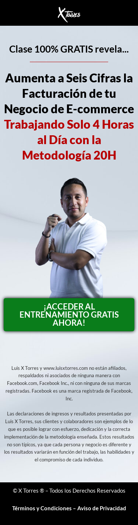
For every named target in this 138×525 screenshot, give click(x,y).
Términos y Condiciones (42, 508)
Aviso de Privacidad (101, 508)
